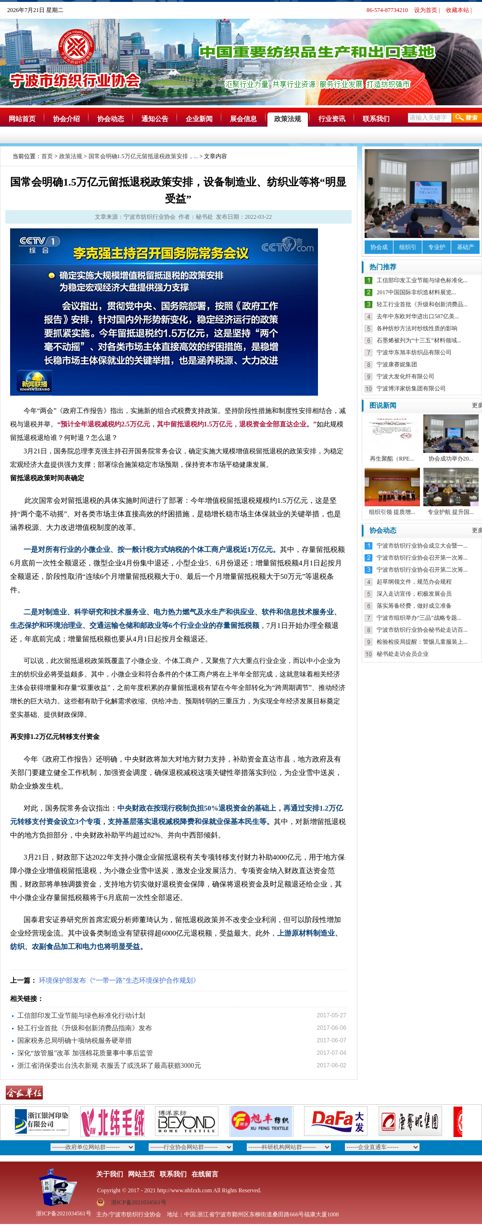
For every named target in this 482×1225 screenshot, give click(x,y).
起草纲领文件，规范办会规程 (414, 581)
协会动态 (110, 119)
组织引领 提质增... (392, 512)
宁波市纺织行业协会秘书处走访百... (422, 629)
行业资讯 (331, 119)
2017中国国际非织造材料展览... (416, 292)
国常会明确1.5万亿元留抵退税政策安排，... (143, 156)
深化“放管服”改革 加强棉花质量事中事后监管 (85, 1053)
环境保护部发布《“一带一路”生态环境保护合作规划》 (119, 980)
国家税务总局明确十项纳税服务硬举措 (74, 1040)
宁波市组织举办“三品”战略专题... (419, 617)
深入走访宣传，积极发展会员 (414, 593)
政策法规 (287, 119)
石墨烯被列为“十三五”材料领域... (419, 340)
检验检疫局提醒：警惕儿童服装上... (422, 641)
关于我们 (109, 1174)
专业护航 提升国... (451, 512)
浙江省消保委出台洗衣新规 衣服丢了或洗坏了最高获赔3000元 (109, 1065)
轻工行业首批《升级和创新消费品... (422, 304)
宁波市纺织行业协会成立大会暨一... (422, 545)
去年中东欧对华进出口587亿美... (418, 316)
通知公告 (154, 119)
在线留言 (204, 1174)
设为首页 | (427, 10)
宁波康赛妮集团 (397, 364)
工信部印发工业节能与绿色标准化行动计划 (81, 1015)
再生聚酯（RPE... (392, 458)
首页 (47, 156)
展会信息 (243, 119)
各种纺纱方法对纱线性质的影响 (417, 328)
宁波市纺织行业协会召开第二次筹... (422, 569)
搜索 (467, 118)
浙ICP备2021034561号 (138, 1202)
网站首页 (22, 119)
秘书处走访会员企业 (403, 653)
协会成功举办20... (451, 458)
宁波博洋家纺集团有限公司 (411, 388)
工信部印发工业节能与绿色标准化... (422, 280)
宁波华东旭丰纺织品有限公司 (414, 352)
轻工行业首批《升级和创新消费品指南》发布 (84, 1028)
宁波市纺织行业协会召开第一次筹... (422, 557)
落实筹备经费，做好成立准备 (414, 605)
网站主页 (141, 1174)
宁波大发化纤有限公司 (405, 376)
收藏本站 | (458, 10)
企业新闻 (199, 119)
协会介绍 (66, 119)
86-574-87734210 (387, 10)
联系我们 (376, 119)
